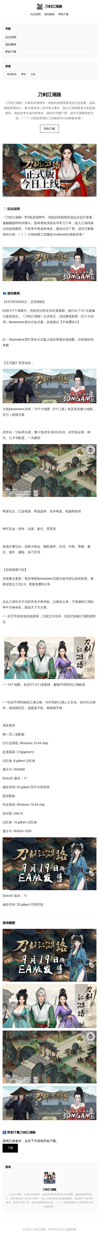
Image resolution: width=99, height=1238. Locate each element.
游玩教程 (49, 14)
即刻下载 (63, 14)
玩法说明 (35, 14)
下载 (10, 1148)
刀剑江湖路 (49, 7)
